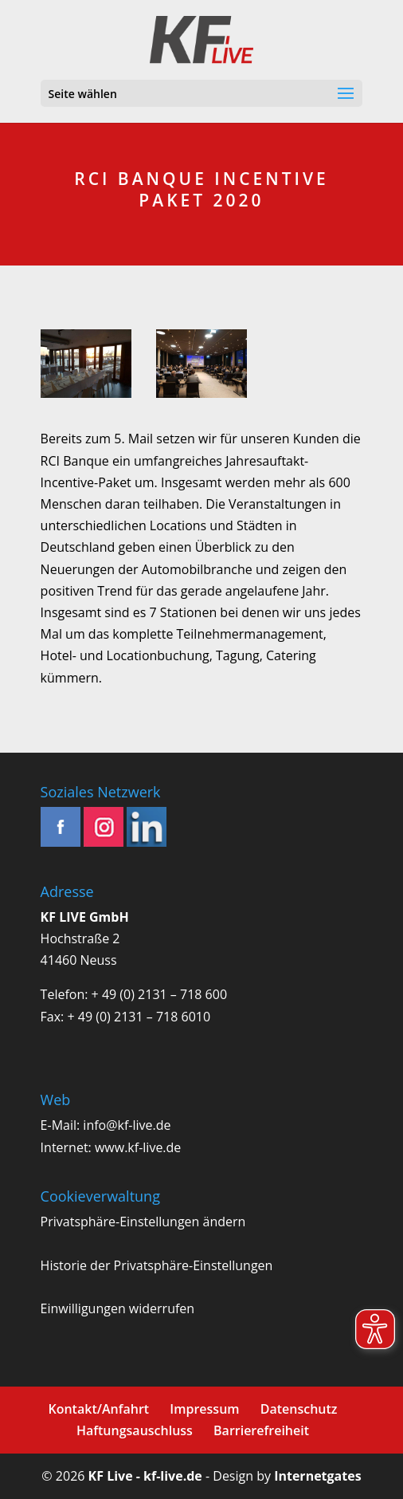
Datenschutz (299, 1409)
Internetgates (317, 1476)
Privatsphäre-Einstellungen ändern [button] (143, 1221)
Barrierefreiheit (261, 1430)
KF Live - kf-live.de (145, 1476)
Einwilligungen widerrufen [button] (118, 1308)
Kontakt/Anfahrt (98, 1409)
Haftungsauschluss (134, 1430)
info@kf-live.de (126, 1125)
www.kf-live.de (138, 1147)
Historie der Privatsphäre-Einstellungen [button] (157, 1265)
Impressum (204, 1409)
